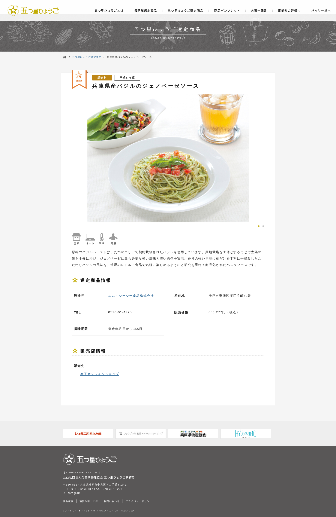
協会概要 (68, 501)
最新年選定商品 (145, 10)
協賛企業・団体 (89, 501)
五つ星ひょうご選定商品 (185, 10)
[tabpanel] (168, 158)
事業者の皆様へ (289, 10)
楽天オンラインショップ (99, 374)
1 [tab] (259, 225)
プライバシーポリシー (139, 501)
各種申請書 (259, 10)
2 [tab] (263, 225)
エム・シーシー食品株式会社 (131, 295)
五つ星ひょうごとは (108, 10)
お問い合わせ (112, 501)
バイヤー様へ (321, 10)
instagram (74, 493)
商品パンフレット (227, 10)
